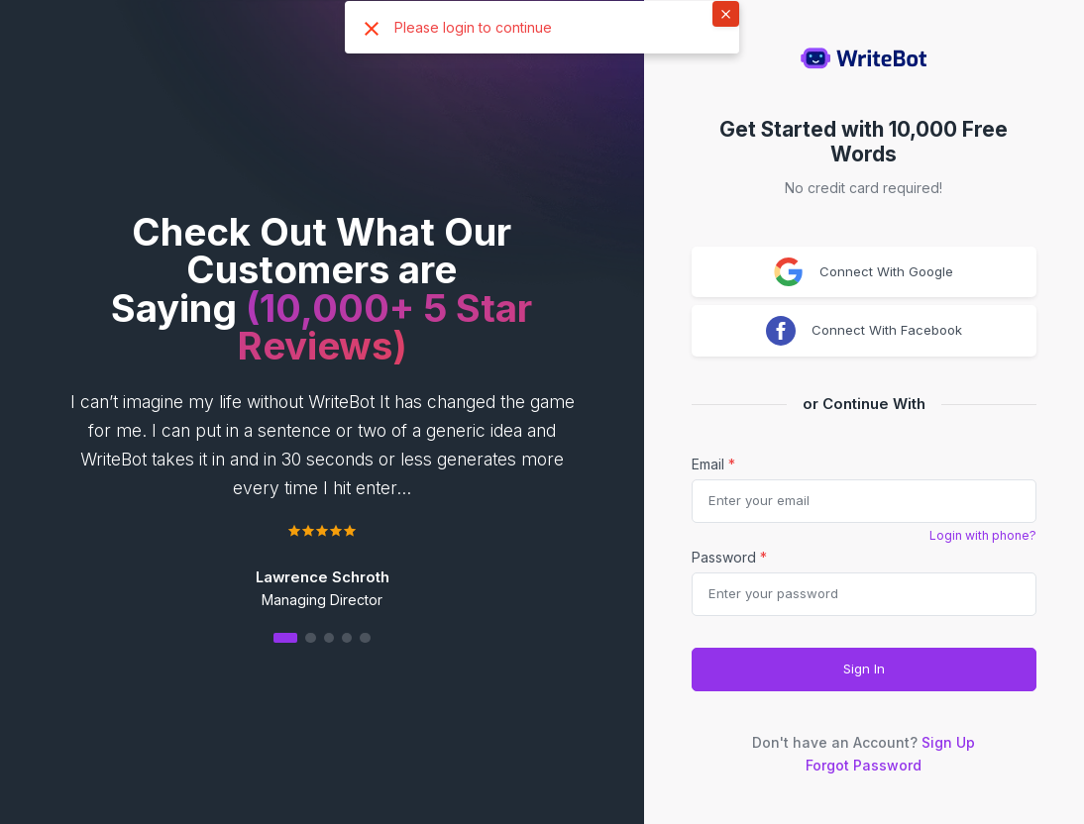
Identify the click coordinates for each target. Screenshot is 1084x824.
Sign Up (948, 742)
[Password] (864, 594)
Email (713, 464)
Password (729, 557)
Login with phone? (982, 535)
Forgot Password (863, 765)
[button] (322, 637)
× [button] (725, 13)
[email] (864, 501)
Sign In (864, 668)
